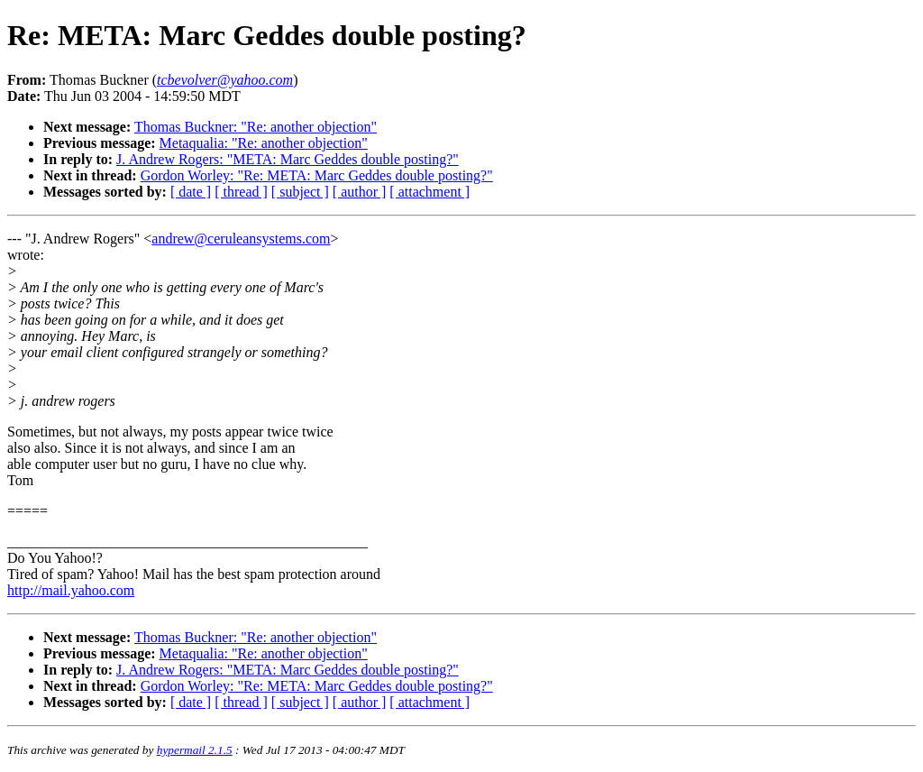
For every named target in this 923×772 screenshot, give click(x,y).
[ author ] (360, 191)
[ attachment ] (429, 191)
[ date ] (190, 191)
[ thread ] (241, 191)
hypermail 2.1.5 (195, 750)
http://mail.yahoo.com (70, 590)
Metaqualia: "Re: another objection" (264, 143)
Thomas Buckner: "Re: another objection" (255, 126)
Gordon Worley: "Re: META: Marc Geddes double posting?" (317, 175)
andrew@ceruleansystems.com (240, 238)
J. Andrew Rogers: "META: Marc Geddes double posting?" (287, 159)
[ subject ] (300, 191)
